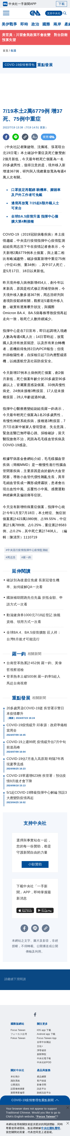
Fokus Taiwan (21, 1046)
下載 (61, 3)
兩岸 (57, 24)
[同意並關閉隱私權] (67, 1124)
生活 (13, 50)
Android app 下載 (46, 1038)
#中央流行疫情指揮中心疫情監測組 (27, 550)
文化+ (41, 1061)
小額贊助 (35, 864)
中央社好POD (47, 1081)
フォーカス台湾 (21, 1038)
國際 (46, 24)
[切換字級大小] (34, 137)
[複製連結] (25, 137)
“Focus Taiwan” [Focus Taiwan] (46, 1116)
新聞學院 (44, 1071)
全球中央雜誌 (47, 1056)
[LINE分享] (15, 137)
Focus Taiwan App (48, 1048)
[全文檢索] (65, 13)
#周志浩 (10, 557)
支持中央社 (54, 13)
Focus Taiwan (21, 1031)
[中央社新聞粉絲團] (35, 1015)
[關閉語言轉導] (67, 1108)
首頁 (5, 50)
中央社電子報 (47, 1076)
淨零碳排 (44, 1066)
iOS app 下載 (47, 1031)
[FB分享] (6, 137)
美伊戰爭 (9, 24)
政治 (35, 24)
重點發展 (21, 697)
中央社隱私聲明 (50, 1128)
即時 (24, 24)
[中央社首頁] (35, 13)
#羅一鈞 (26, 557)
